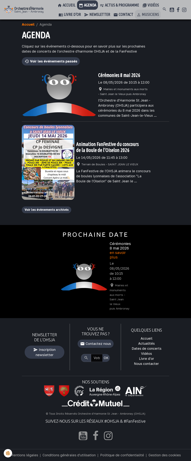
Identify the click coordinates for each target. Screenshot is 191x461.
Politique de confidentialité (122, 455)
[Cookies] (8, 453)
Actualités (146, 343)
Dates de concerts (146, 348)
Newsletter (97, 14)
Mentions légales (24, 455)
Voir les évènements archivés (47, 209)
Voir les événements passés (51, 61)
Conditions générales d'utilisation (69, 455)
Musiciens (148, 14)
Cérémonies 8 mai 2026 (119, 75)
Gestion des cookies (164, 455)
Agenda (87, 5)
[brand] (23, 9)
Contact (123, 14)
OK (106, 358)
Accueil (66, 5)
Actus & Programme (119, 5)
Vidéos (150, 5)
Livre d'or (70, 14)
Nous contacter (146, 364)
